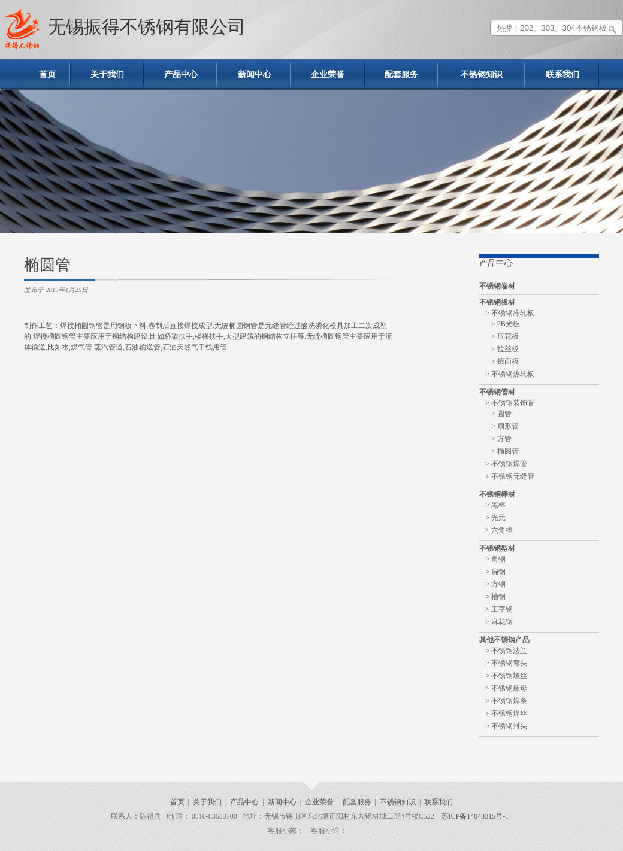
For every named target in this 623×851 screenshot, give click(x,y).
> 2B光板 (505, 324)
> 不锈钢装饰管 (509, 403)
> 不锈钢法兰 (506, 650)
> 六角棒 (499, 530)
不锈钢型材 (497, 548)
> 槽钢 (495, 596)
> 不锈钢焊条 (506, 701)
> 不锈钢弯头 (506, 663)
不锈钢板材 (497, 302)
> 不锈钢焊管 (506, 464)
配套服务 (401, 74)
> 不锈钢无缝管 (509, 476)
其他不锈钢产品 (504, 640)
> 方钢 (495, 584)
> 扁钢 (495, 571)
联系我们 (562, 74)
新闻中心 (254, 74)
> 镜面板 (505, 361)
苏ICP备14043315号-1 (475, 816)
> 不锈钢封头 (506, 726)
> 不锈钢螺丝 (506, 675)
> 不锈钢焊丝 (506, 713)
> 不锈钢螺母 (506, 688)
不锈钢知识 (482, 74)
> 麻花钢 (499, 622)
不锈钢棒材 (497, 494)
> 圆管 (501, 413)
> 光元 (495, 517)
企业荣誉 (327, 74)
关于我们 (107, 74)
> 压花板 (505, 336)
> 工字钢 (499, 609)
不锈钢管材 (497, 392)
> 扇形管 (505, 426)
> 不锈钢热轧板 (509, 374)
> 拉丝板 (505, 349)
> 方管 (501, 438)
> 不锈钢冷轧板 (509, 313)
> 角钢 (495, 559)
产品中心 (181, 74)
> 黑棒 (495, 505)
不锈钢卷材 (497, 286)
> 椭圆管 (505, 451)
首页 (47, 74)
